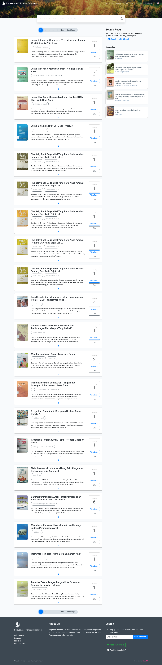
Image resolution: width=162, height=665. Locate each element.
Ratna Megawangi (38, 358)
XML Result (111, 39)
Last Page (71, 30)
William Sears (37, 161)
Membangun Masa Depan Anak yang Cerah (53, 354)
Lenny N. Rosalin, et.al (39, 558)
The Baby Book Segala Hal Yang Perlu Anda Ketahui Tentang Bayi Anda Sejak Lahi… (57, 155)
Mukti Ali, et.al (37, 475)
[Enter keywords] (119, 637)
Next (62, 30)
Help (131, 3)
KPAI (34, 446)
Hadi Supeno (37, 532)
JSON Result (124, 39)
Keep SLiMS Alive (115, 645)
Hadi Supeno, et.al (38, 418)
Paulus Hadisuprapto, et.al (40, 47)
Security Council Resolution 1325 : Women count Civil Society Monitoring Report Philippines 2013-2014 (130, 97)
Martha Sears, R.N (51, 161)
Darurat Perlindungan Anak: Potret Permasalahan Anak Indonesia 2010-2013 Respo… (56, 498)
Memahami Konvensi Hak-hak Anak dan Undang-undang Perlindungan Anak (56, 526)
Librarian (138, 3)
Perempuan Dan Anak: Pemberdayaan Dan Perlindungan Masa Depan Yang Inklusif (52, 327)
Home (107, 3)
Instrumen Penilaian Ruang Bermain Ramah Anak (56, 553)
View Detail (94, 52)
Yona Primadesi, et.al (39, 332)
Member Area (149, 3)
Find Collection (140, 637)
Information (116, 3)
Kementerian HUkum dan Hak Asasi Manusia (46, 75)
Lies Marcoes (37, 304)
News (125, 3)
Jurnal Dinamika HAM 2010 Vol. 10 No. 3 (52, 125)
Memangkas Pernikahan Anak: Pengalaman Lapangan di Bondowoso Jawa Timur (53, 384)
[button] (58, 60)
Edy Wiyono (52, 358)
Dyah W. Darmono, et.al (40, 104)
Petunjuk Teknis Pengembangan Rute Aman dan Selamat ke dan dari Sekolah (55, 583)
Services (17, 638)
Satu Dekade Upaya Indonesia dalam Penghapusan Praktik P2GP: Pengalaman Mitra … (57, 298)
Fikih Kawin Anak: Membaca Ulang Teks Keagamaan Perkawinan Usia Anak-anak (57, 469)
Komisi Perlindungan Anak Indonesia (44, 503)
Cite (94, 57)
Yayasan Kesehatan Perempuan (47, 389)
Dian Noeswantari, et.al (40, 130)
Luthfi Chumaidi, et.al (47, 446)
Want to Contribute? (116, 650)
